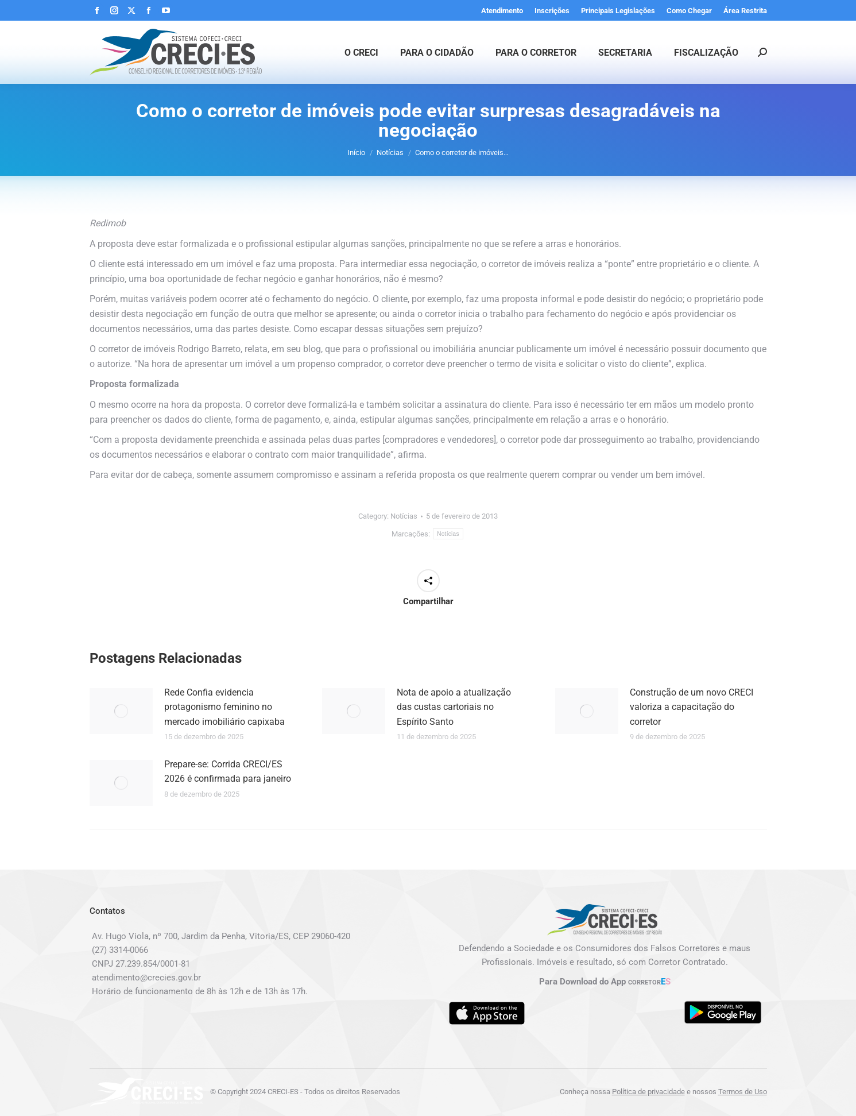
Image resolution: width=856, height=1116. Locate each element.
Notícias (403, 516)
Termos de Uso (742, 1091)
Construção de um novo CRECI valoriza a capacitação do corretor (691, 707)
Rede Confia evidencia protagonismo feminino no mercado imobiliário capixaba (224, 707)
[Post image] (121, 711)
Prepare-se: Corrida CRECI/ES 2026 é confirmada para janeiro (227, 772)
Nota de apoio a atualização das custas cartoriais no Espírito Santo (454, 707)
